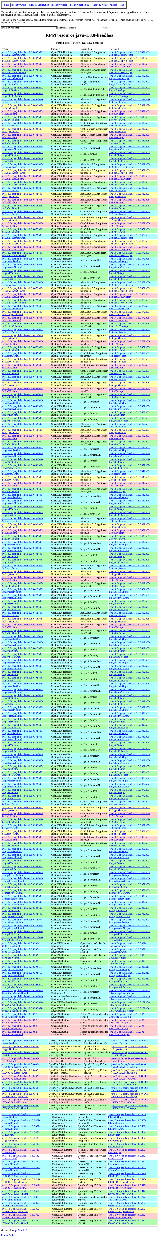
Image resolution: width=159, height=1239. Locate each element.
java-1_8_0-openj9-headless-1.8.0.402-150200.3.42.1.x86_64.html (20, 1083)
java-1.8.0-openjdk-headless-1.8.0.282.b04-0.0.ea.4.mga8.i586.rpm (129, 1003)
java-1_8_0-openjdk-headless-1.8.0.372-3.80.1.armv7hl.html (21, 1198)
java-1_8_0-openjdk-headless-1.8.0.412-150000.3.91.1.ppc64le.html (21, 1180)
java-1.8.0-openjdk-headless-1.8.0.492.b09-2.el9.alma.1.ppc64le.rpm (129, 59)
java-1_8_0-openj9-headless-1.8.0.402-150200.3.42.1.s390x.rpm (129, 1077)
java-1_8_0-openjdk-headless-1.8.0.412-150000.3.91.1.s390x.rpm (127, 1186)
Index (6, 5)
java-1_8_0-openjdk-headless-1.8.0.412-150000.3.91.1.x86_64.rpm (127, 1192)
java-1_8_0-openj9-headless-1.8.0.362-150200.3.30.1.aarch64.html (20, 1089)
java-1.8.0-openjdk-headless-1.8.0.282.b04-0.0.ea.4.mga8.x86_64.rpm (129, 1009)
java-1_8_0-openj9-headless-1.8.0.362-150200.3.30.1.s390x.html (20, 1101)
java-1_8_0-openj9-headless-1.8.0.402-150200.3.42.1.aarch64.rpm (129, 1065)
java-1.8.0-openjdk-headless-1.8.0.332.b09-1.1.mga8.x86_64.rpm (129, 915)
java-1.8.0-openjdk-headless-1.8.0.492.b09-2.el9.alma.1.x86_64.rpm (129, 71)
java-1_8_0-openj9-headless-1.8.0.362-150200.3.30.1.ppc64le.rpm (129, 1095)
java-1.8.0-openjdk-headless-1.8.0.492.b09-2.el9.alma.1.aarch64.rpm (129, 53)
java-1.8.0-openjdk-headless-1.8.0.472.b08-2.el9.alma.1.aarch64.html (22, 236)
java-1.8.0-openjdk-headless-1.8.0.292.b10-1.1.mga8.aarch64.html (22, 968)
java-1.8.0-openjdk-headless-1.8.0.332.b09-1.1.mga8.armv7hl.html (22, 903)
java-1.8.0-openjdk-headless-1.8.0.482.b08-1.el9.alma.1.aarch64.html (22, 165)
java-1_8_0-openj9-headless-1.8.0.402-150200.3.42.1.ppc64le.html (20, 1071)
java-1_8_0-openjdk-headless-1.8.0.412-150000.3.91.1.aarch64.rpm (127, 1174)
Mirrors (113, 5)
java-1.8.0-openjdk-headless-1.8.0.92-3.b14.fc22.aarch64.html (19, 1015)
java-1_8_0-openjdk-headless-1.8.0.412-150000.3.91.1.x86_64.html (21, 1192)
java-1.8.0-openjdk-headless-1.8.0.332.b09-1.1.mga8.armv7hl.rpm (129, 903)
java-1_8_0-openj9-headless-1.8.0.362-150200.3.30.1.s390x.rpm (129, 1101)
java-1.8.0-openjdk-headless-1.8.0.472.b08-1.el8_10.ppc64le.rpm (129, 313)
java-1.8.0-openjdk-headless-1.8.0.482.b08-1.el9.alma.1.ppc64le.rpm (129, 171)
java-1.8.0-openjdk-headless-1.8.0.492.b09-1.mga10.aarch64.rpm (129, 77)
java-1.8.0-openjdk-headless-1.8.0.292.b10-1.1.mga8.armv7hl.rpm (129, 974)
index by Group (18, 5)
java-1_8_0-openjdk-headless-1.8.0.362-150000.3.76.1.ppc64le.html (21, 1210)
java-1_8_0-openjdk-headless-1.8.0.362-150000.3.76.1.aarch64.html (21, 1204)
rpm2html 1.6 (20, 1230)
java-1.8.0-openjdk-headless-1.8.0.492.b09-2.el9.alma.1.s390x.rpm (129, 65)
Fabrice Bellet (7, 1235)
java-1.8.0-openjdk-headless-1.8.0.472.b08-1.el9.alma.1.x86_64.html (22, 301)
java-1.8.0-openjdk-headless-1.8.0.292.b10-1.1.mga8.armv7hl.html (22, 974)
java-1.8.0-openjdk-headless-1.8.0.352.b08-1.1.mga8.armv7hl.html (22, 879)
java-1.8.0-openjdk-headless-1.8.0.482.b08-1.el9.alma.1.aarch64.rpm (129, 165)
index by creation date (79, 5)
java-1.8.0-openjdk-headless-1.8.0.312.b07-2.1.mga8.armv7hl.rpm (129, 926)
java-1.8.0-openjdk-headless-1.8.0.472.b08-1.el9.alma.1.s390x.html (22, 295)
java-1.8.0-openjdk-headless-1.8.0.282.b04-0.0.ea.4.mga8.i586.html (22, 1003)
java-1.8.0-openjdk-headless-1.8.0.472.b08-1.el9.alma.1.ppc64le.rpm (129, 289)
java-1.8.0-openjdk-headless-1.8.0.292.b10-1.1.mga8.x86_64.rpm (129, 985)
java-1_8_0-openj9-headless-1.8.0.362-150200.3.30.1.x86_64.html (20, 1106)
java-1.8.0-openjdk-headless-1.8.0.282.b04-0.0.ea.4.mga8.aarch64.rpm (129, 991)
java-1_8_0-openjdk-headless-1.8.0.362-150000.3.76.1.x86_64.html (21, 1222)
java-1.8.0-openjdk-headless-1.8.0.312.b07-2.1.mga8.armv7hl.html (22, 926)
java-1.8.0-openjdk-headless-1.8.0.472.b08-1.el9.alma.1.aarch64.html (22, 283)
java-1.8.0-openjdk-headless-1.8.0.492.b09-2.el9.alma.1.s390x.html (22, 65)
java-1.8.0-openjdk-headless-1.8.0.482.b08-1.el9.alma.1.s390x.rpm (129, 177)
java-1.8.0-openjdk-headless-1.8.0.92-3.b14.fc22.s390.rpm (127, 1021)
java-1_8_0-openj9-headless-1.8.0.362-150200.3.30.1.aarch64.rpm (129, 1089)
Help (122, 5)
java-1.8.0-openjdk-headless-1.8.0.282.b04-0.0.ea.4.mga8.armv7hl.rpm (129, 997)
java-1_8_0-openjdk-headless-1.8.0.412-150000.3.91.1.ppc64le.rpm (127, 1180)
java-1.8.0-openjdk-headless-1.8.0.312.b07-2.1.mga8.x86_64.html (22, 938)
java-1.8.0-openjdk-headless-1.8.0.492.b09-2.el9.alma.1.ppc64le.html (22, 59)
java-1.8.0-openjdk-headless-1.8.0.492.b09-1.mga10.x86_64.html (22, 94)
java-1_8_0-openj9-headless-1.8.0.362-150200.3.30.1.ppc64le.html (20, 1095)
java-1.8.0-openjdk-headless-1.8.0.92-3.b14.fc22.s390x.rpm (127, 1033)
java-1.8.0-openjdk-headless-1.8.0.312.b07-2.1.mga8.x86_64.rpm (129, 938)
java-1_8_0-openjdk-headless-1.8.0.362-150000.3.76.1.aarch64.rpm (127, 1204)
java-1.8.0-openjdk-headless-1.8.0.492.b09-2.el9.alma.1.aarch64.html (22, 53)
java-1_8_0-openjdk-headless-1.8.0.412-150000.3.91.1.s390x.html (21, 1186)
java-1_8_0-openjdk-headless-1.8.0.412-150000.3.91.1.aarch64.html (21, 1174)
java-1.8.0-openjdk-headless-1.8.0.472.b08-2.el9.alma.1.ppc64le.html (22, 242)
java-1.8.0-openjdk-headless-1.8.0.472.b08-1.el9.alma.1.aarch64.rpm (129, 283)
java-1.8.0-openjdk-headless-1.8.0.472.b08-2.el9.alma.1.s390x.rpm (129, 248)
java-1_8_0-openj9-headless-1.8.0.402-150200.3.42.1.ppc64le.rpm (129, 1071)
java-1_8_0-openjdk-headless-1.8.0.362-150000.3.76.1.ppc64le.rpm (127, 1210)
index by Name (100, 5)
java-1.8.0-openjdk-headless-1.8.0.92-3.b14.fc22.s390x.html (19, 1033)
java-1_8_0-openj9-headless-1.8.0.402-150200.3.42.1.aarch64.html (20, 1065)
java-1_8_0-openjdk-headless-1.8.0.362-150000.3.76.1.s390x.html (21, 1216)
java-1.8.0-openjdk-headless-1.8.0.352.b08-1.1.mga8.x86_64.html (22, 891)
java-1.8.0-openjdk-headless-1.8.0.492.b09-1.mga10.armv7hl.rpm (129, 83)
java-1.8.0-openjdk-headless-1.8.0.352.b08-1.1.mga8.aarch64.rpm (129, 873)
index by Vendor (59, 5)
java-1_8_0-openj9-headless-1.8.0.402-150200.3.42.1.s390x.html (20, 1077)
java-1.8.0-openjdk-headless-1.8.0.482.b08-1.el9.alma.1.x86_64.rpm (129, 183)
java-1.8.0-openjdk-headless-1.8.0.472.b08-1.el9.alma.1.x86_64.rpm (129, 301)
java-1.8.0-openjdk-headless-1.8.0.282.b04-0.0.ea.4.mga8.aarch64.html (22, 991)
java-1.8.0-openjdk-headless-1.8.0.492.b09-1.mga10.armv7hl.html (22, 83)
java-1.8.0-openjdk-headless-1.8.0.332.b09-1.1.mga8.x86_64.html (22, 915)
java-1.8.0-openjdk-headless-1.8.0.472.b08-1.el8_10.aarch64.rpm (129, 307)
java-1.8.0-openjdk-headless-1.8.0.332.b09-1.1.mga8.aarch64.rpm (129, 897)
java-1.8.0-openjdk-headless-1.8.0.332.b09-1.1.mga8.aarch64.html (22, 897)
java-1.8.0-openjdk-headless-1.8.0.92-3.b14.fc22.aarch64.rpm (127, 1015)
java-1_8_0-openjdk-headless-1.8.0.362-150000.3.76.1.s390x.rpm (127, 1216)
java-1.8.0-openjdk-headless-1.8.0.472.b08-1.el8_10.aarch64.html (22, 307)
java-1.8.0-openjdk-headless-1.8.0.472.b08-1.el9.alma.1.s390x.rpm (129, 295)
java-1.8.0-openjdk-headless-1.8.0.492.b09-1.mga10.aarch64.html (22, 77)
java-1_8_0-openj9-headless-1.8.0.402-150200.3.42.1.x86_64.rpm (129, 1083)
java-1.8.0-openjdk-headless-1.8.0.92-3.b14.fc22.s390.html (19, 1021)
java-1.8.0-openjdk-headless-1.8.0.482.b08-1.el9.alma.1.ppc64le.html (22, 171)
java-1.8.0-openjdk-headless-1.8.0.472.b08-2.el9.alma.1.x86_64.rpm (129, 254)
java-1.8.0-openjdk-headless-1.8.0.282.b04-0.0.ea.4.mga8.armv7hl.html (22, 997)
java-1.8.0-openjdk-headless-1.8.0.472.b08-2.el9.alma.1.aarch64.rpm (129, 236)
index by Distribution (39, 5)
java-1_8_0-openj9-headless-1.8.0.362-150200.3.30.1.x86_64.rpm (129, 1106)
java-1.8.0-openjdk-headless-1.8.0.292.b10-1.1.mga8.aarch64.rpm (129, 968)
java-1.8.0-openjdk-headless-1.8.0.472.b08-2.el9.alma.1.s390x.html (22, 248)
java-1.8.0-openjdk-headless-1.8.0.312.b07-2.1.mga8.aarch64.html (22, 921)
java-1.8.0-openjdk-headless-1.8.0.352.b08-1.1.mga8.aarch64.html (22, 873)
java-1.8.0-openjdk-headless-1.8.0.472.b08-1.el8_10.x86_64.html (22, 325)
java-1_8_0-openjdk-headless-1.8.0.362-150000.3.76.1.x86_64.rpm (127, 1222)
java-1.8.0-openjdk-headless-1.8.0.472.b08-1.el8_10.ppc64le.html (22, 313)
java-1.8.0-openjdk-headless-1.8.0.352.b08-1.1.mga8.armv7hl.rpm (129, 879)
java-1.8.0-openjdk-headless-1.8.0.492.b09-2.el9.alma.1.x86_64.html (22, 71)
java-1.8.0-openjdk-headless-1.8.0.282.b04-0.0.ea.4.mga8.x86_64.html (22, 1009)
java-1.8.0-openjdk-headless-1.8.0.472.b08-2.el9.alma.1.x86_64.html (22, 254)
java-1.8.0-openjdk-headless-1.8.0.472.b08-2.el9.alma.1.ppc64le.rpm (129, 242)
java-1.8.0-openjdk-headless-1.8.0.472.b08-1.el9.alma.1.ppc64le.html (22, 289)
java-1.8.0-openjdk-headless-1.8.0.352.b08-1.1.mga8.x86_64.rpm (129, 891)
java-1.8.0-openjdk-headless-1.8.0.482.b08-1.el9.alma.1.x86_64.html (22, 183)
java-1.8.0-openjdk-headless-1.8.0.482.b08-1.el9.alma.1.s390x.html (22, 177)
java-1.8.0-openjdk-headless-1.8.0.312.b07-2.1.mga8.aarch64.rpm (129, 921)
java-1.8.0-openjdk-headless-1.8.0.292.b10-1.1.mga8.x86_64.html (22, 985)
